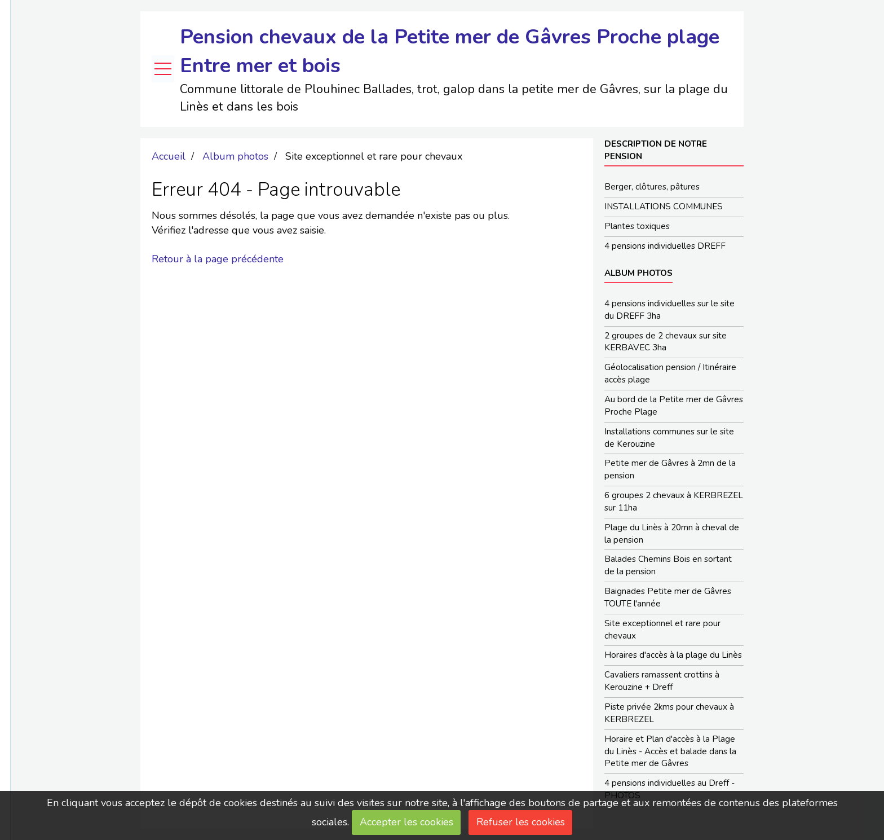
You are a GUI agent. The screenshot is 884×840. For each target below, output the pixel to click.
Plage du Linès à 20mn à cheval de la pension (671, 534)
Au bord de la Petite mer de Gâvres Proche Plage (673, 405)
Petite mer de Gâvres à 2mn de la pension (670, 469)
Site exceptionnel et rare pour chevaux (662, 629)
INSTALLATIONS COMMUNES (663, 206)
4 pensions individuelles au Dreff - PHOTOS (669, 789)
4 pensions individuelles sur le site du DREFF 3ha (669, 310)
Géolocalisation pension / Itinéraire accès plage (670, 373)
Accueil (168, 156)
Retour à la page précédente (218, 259)
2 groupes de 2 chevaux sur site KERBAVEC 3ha (665, 342)
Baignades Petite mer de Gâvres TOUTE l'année (667, 597)
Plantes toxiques (637, 226)
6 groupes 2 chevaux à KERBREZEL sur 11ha (673, 501)
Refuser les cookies (520, 822)
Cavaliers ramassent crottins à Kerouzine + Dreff (661, 681)
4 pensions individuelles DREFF (665, 246)
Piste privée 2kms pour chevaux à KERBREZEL (669, 713)
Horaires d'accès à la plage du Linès (673, 655)
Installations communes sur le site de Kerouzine (669, 438)
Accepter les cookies (406, 822)
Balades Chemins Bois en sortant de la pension (668, 565)
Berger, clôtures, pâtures (652, 186)
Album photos (235, 156)
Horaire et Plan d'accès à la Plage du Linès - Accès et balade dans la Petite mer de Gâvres (670, 751)
